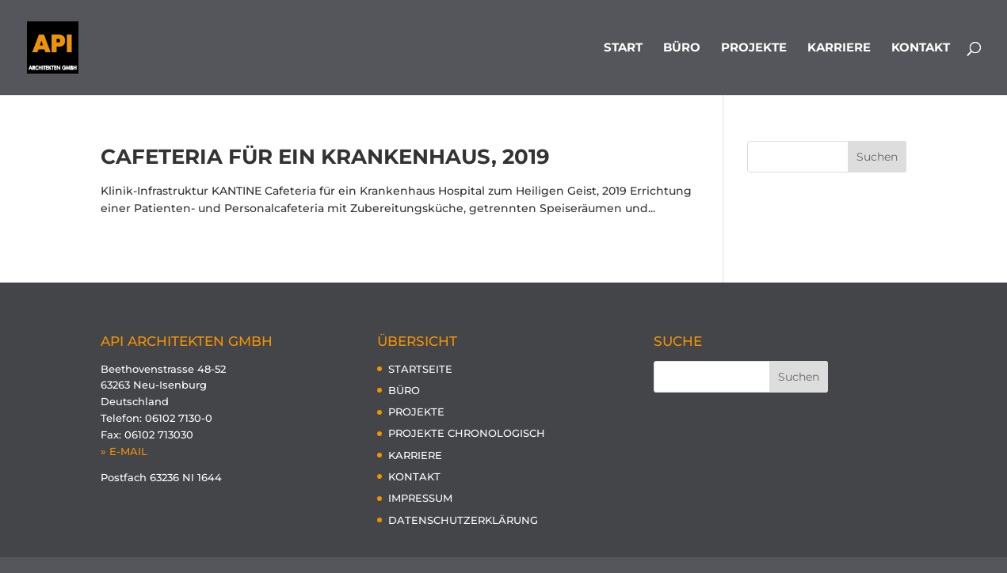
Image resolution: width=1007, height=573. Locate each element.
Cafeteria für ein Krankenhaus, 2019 (325, 156)
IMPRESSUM (420, 497)
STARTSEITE (420, 368)
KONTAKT (920, 48)
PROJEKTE (754, 48)
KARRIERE (839, 48)
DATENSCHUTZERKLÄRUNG (463, 520)
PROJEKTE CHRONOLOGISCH (466, 433)
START (623, 48)
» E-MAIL (124, 451)
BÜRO (681, 48)
